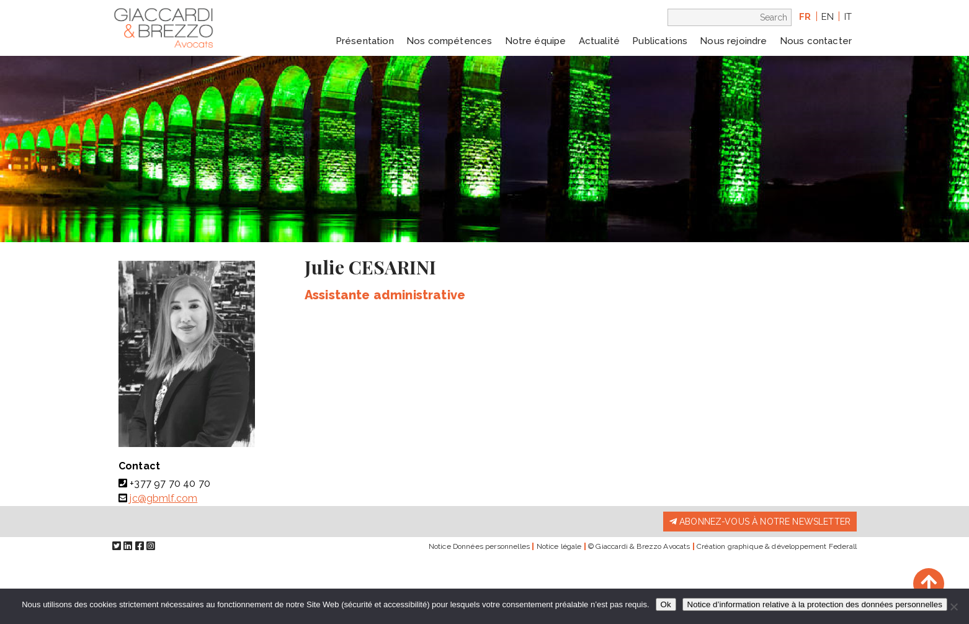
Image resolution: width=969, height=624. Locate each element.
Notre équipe (535, 41)
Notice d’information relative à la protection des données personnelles (814, 604)
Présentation (365, 41)
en (827, 16)
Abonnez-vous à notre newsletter (760, 522)
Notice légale (559, 546)
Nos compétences (449, 41)
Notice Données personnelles (479, 546)
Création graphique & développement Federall (777, 546)
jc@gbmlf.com (163, 498)
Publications (659, 41)
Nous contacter (816, 41)
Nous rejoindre (733, 41)
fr (805, 16)
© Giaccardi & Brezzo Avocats (639, 546)
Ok (666, 604)
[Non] (953, 606)
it (848, 16)
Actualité (599, 41)
